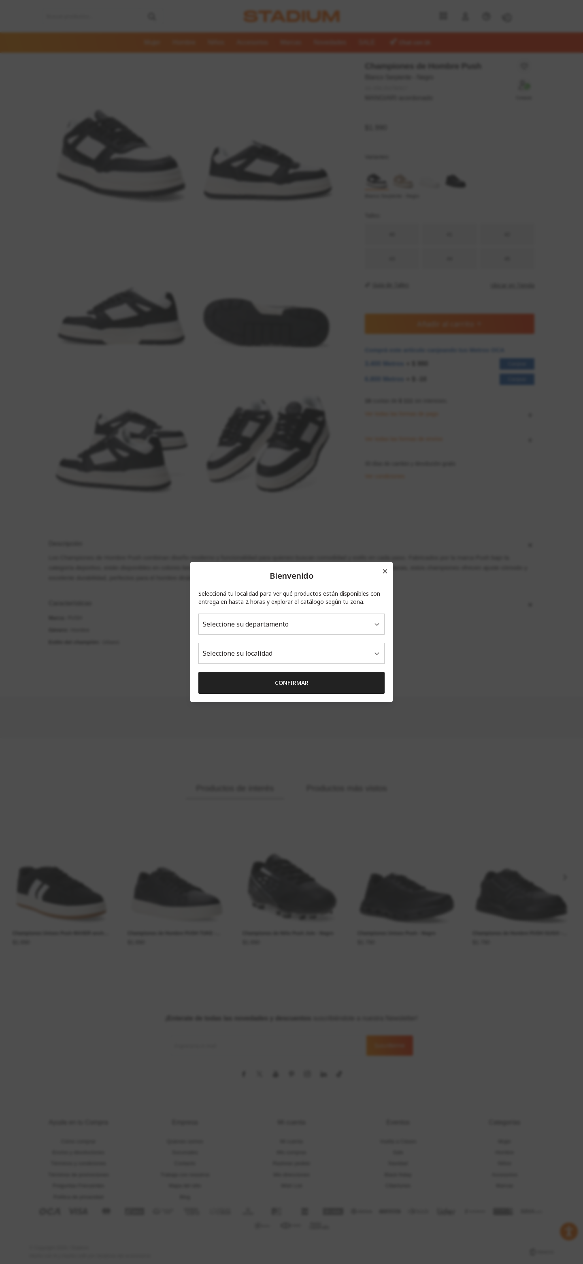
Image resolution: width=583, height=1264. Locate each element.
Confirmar (292, 683)
